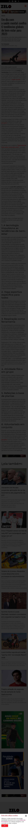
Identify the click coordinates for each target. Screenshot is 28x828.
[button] (26, 815)
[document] (14, 414)
